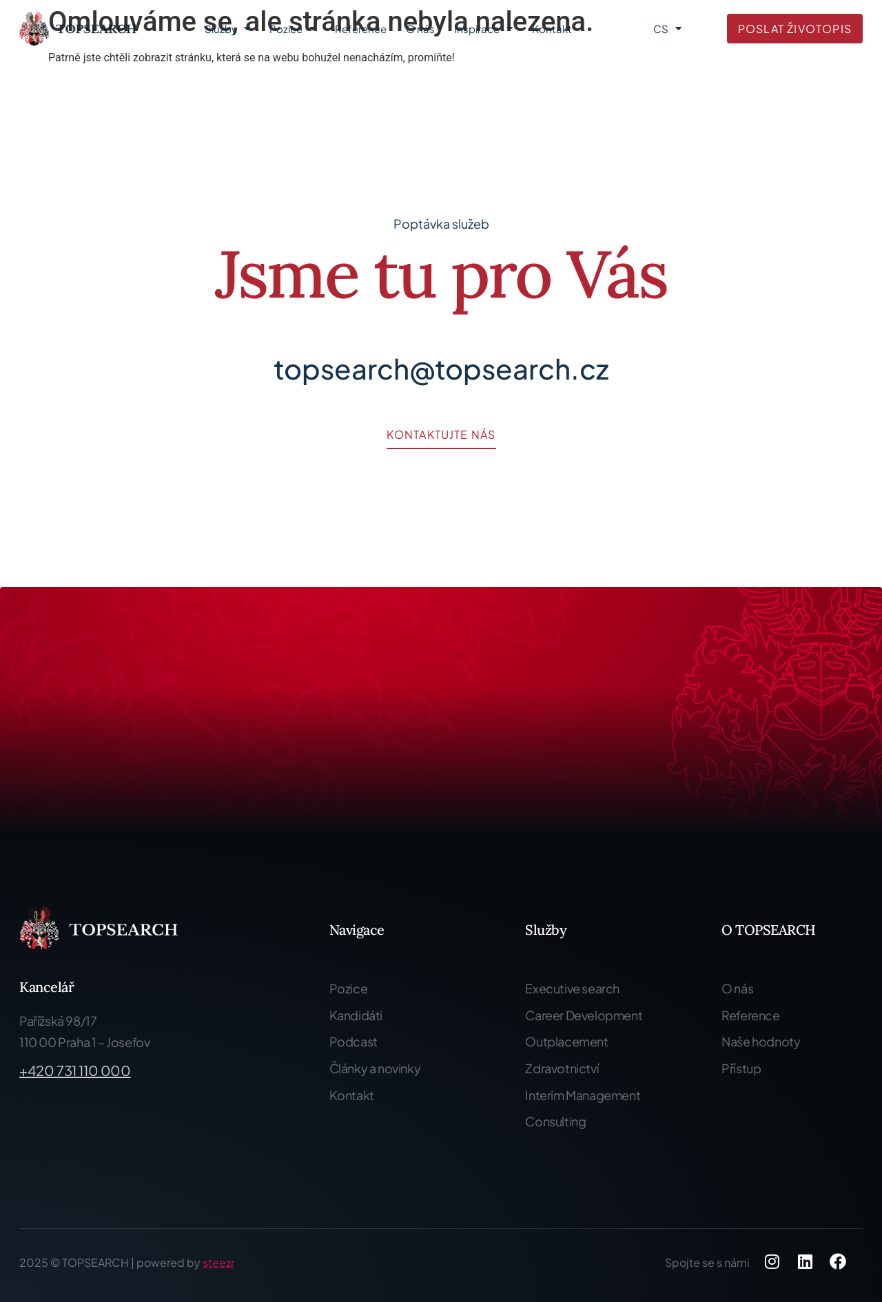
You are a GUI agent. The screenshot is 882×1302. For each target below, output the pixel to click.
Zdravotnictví (562, 1068)
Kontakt (552, 28)
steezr (218, 1262)
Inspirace (483, 29)
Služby (227, 29)
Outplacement (566, 1041)
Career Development (583, 1015)
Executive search (572, 988)
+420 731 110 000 (75, 1070)
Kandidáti (355, 1015)
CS (667, 29)
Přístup (741, 1068)
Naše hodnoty (760, 1041)
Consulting (555, 1121)
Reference (361, 28)
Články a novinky (375, 1068)
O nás (420, 28)
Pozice (292, 29)
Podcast (353, 1041)
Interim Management (582, 1095)
